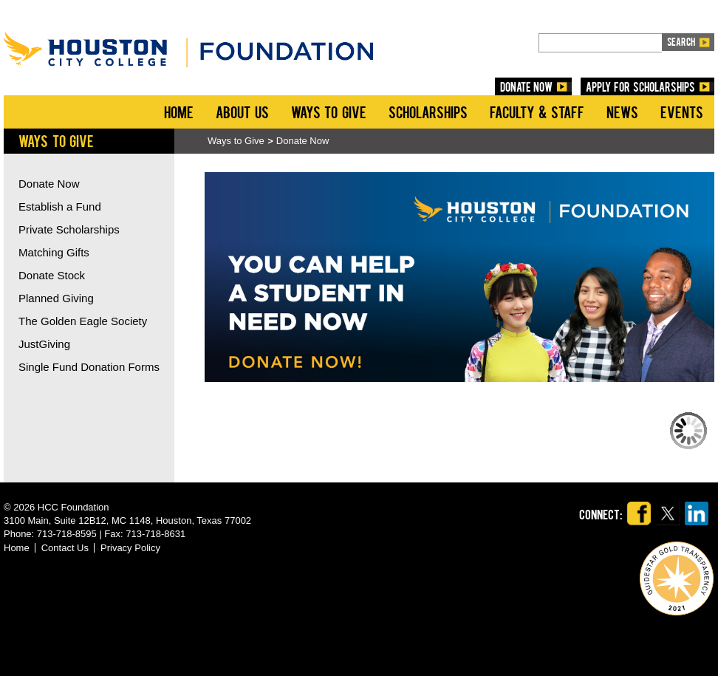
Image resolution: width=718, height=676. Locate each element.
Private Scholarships (69, 229)
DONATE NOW (526, 86)
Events (681, 111)
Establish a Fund (59, 206)
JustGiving (44, 344)
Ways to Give (328, 111)
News (622, 111)
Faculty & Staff (537, 111)
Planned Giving (56, 298)
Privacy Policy (130, 548)
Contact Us (65, 548)
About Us (242, 111)
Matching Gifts (53, 252)
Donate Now (302, 140)
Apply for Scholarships (640, 86)
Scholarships (428, 111)
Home (179, 111)
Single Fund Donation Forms (89, 367)
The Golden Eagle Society (82, 321)
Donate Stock (51, 275)
